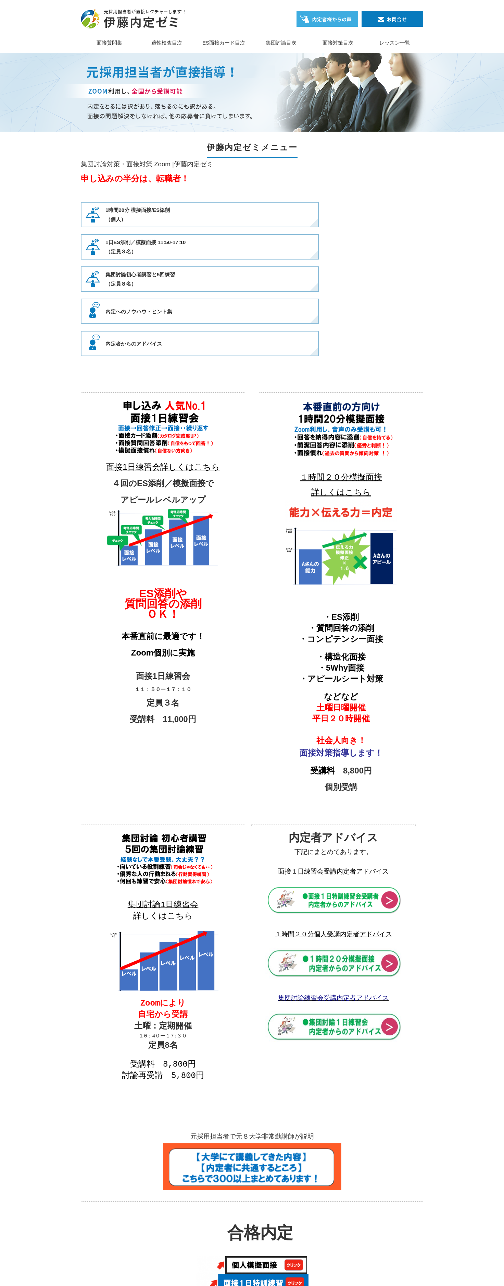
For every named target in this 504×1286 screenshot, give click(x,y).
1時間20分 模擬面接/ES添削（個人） (137, 214)
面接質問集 (109, 43)
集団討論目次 (281, 43)
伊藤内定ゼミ (241, 1270)
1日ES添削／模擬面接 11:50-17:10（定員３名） (262, 214)
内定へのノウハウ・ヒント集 (138, 247)
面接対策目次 (338, 43)
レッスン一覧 (394, 43)
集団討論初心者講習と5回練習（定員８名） (373, 214)
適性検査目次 (166, 43)
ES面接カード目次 (223, 43)
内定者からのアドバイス (366, 247)
